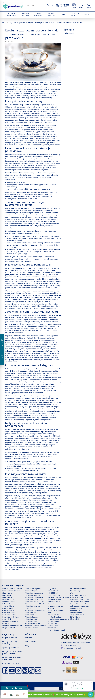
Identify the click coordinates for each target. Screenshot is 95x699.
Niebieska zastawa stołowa (58, 597)
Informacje (30, 634)
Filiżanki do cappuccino (34, 593)
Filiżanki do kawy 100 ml (34, 597)
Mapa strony (30, 641)
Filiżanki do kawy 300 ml (34, 602)
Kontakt (28, 637)
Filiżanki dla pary (31, 591)
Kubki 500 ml (53, 593)
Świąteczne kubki (77, 615)
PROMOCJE (85, 15)
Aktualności (69, 33)
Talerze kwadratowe (78, 589)
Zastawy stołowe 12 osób (79, 600)
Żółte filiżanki (75, 617)
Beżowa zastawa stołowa (12, 589)
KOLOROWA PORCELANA (25, 15)
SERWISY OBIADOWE (51, 15)
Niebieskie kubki (54, 602)
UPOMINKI (62, 15)
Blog (27, 645)
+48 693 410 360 (70, 645)
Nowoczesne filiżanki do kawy (57, 611)
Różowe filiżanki (54, 621)
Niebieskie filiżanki (54, 600)
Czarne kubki (7, 608)
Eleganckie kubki (8, 628)
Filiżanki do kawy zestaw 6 (35, 610)
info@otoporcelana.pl (72, 648)
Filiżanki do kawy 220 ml (34, 600)
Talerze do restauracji (56, 630)
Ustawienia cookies (11, 663)
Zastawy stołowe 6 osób (79, 602)
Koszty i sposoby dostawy (9, 642)
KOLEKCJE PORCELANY (11, 15)
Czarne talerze (8, 610)
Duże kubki (6, 619)
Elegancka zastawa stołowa (10, 622)
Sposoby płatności (10, 647)
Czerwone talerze (9, 615)
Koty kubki (52, 589)
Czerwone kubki (8, 613)
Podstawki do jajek (55, 617)
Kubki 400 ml (53, 591)
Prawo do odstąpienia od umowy (12, 658)
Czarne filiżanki (8, 606)
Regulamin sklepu (10, 637)
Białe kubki (6, 595)
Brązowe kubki (8, 600)
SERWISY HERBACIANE (38, 15)
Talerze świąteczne (78, 591)
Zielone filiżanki (76, 608)
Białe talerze (7, 597)
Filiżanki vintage (31, 621)
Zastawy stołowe (76, 597)
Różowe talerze (54, 626)
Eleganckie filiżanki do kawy (13, 626)
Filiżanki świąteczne (32, 623)
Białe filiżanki (7, 593)
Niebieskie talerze (54, 604)
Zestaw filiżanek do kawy (79, 604)
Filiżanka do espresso (33, 589)
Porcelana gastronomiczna (58, 619)
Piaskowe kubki (53, 615)
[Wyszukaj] (48, 5)
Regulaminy (8, 634)
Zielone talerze (76, 613)
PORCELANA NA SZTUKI (73, 15)
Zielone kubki (75, 610)
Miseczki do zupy (54, 595)
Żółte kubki (74, 619)
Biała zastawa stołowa (11, 591)
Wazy (72, 593)
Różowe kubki (53, 623)
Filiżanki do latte (31, 613)
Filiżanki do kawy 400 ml (34, 604)
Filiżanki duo (29, 615)
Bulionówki (6, 604)
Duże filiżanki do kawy (10, 617)
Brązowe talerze (8, 602)
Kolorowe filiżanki (31, 628)
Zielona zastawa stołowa (79, 606)
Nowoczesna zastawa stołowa (56, 607)
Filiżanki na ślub (31, 619)
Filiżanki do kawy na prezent (32, 607)
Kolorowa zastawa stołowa (35, 626)
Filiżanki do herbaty (32, 595)
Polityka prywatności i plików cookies (12, 652)
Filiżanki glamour (31, 617)
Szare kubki (52, 628)
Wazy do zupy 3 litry (78, 595)
